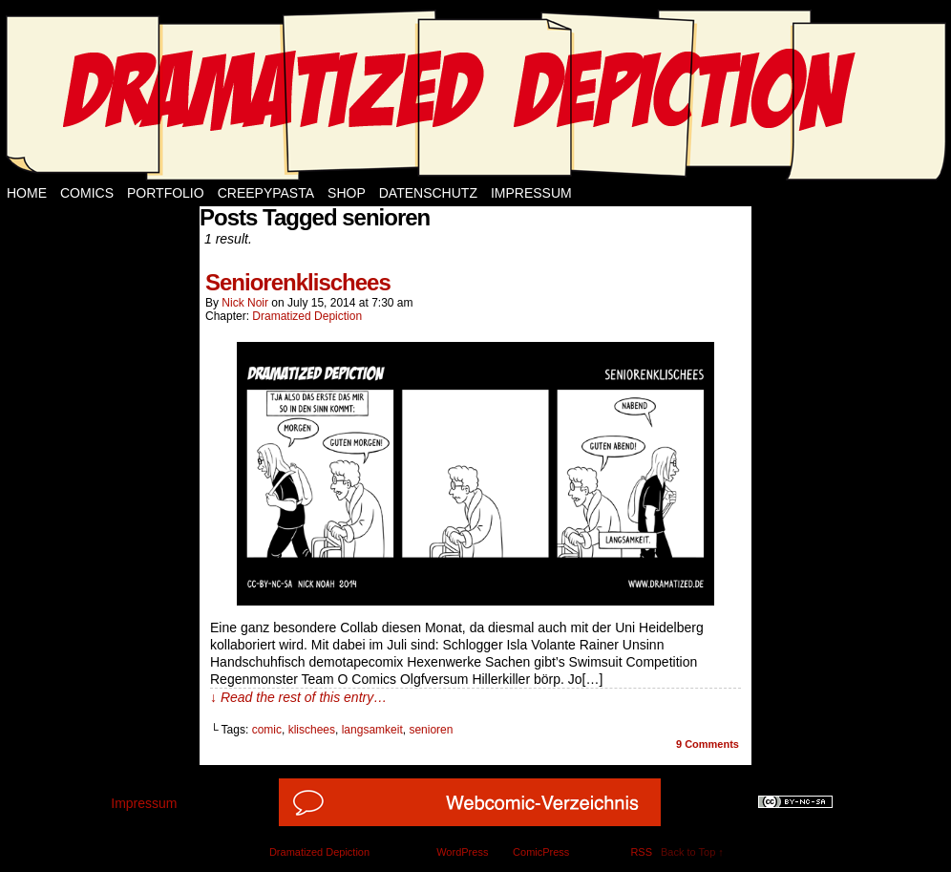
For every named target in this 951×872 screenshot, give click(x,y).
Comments (707, 744)
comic (267, 729)
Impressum (531, 193)
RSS (641, 852)
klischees (311, 729)
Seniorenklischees (298, 282)
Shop (347, 193)
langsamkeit (372, 729)
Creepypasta (266, 193)
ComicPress (541, 852)
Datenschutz (428, 193)
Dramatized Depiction (307, 316)
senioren (431, 729)
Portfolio (165, 193)
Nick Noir (245, 302)
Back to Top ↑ (692, 852)
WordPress (462, 852)
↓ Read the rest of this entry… (298, 697)
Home (27, 193)
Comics (87, 193)
